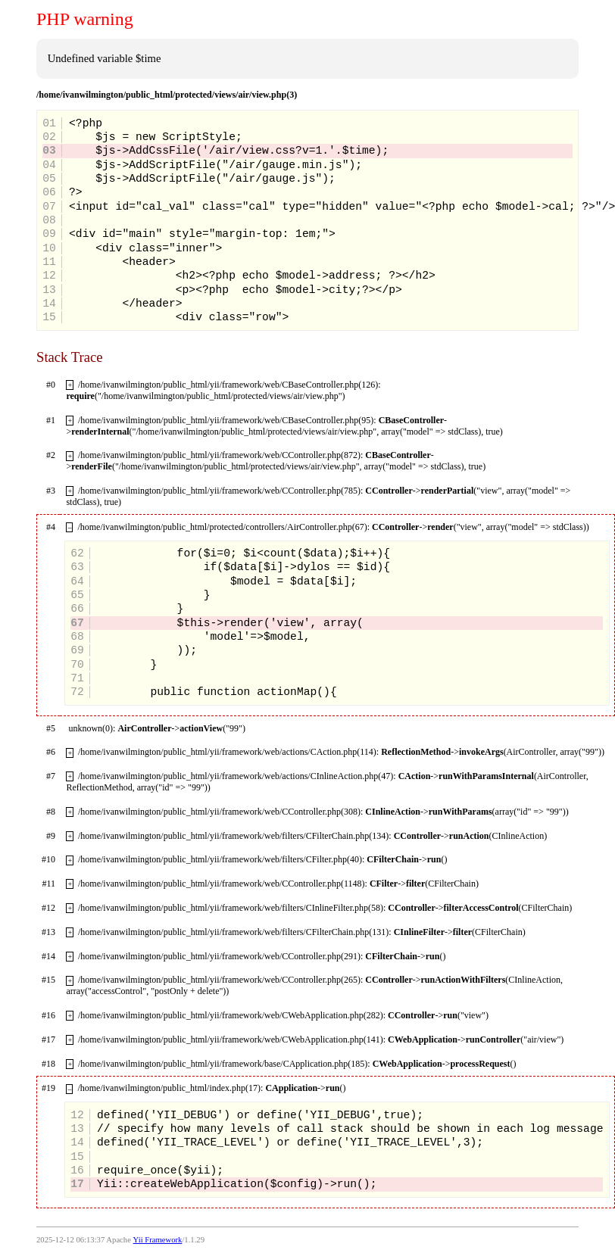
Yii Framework (158, 1240)
